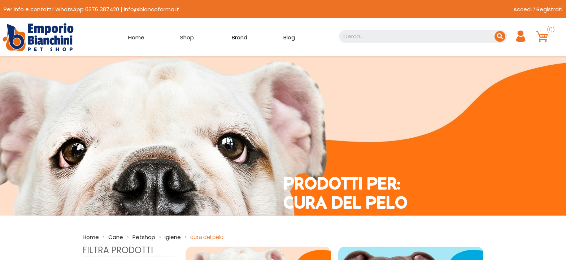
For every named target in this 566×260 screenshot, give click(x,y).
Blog (289, 37)
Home (136, 37)
